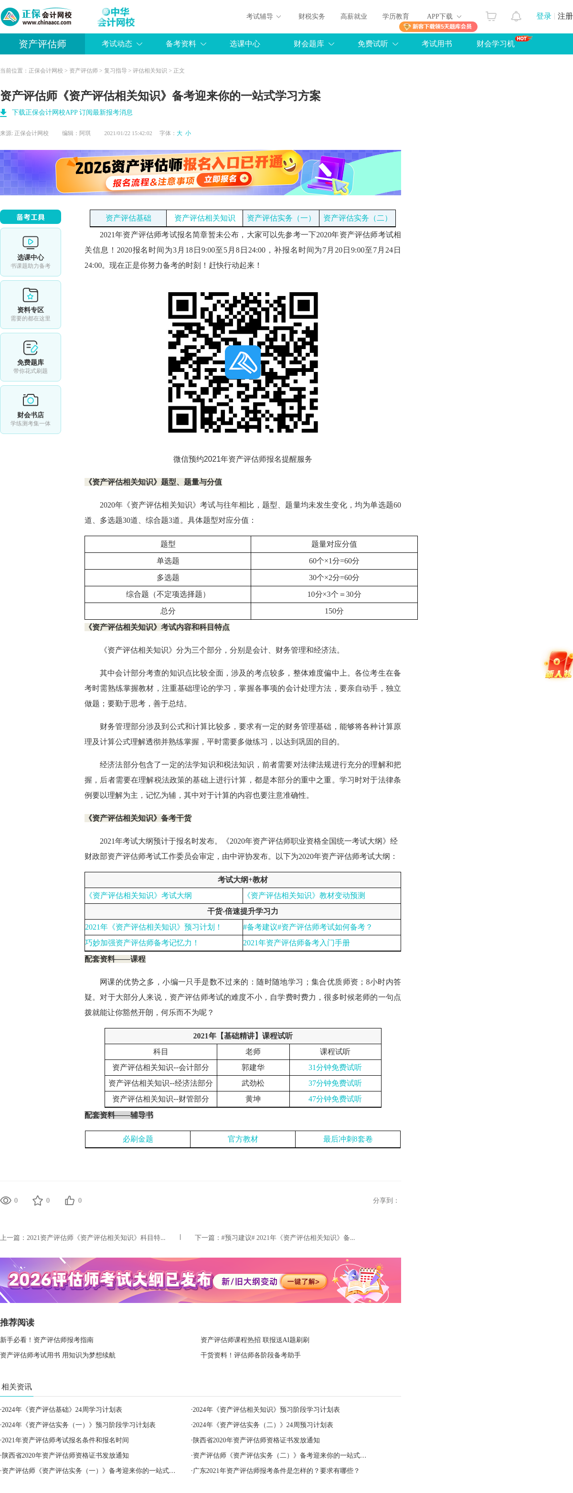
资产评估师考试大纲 (355, 856)
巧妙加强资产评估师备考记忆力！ (142, 943)
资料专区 (30, 304)
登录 (544, 16)
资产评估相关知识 (204, 218)
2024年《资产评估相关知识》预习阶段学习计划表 (266, 1409)
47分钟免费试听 (335, 1099)
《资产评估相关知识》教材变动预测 (304, 895)
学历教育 (395, 16)
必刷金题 (138, 1139)
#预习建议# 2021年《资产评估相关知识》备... (288, 1237)
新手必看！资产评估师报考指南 (47, 1340)
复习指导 (115, 70)
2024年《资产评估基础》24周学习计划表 (62, 1409)
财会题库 (309, 44)
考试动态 (117, 44)
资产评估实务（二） (357, 218)
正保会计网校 (46, 70)
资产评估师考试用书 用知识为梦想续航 (58, 1355)
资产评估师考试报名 (157, 235)
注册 (565, 16)
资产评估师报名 (255, 459)
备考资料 (181, 44)
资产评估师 (42, 44)
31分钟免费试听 (335, 1067)
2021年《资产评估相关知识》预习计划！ (154, 927)
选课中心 (245, 44)
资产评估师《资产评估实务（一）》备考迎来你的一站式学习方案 (99, 1470)
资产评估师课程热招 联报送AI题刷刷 (255, 1340)
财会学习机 (504, 41)
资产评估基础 (128, 218)
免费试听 (373, 44)
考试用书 (437, 44)
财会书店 (30, 410)
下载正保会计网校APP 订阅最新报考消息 (72, 112)
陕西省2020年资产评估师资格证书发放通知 (256, 1440)
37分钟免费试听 (335, 1083)
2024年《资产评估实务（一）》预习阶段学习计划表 (79, 1425)
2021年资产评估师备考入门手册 (296, 943)
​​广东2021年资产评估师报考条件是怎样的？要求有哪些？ (276, 1470)
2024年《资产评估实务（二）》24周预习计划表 (263, 1425)
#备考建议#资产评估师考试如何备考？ (308, 927)
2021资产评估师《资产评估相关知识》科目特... (96, 1237)
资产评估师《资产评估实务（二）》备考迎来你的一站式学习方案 (290, 1455)
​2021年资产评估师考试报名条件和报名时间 (65, 1440)
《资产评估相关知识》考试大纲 (138, 895)
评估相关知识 (150, 70)
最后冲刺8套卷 (348, 1139)
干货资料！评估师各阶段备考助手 (251, 1355)
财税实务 (311, 16)
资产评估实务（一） (281, 218)
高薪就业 (353, 16)
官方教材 (243, 1139)
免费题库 (30, 357)
